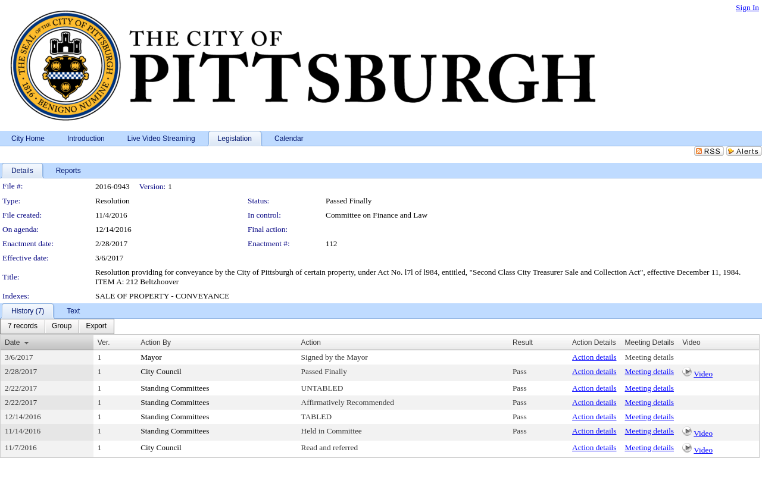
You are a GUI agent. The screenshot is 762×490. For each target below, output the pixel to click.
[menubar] (57, 326)
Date (12, 342)
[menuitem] (23, 326)
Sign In (747, 7)
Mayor (151, 357)
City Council (161, 371)
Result (523, 342)
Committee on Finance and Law (376, 215)
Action (311, 342)
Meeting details (649, 357)
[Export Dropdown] (96, 326)
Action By (155, 342)
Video (703, 373)
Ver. (104, 342)
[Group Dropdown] (62, 326)
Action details (594, 357)
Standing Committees (174, 388)
